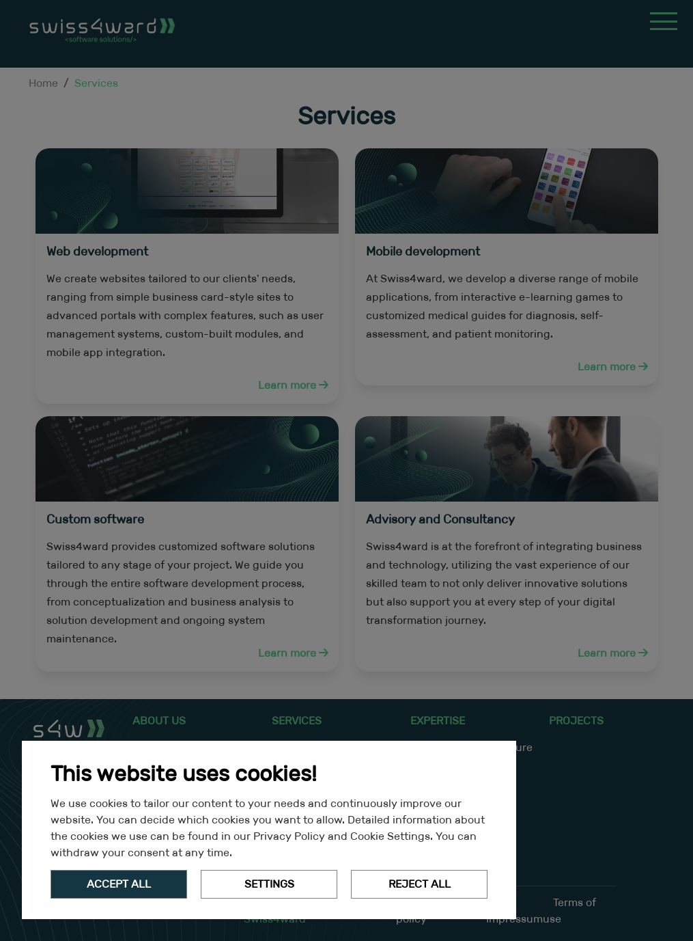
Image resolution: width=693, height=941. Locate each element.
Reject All (419, 883)
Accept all (119, 883)
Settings (269, 883)
